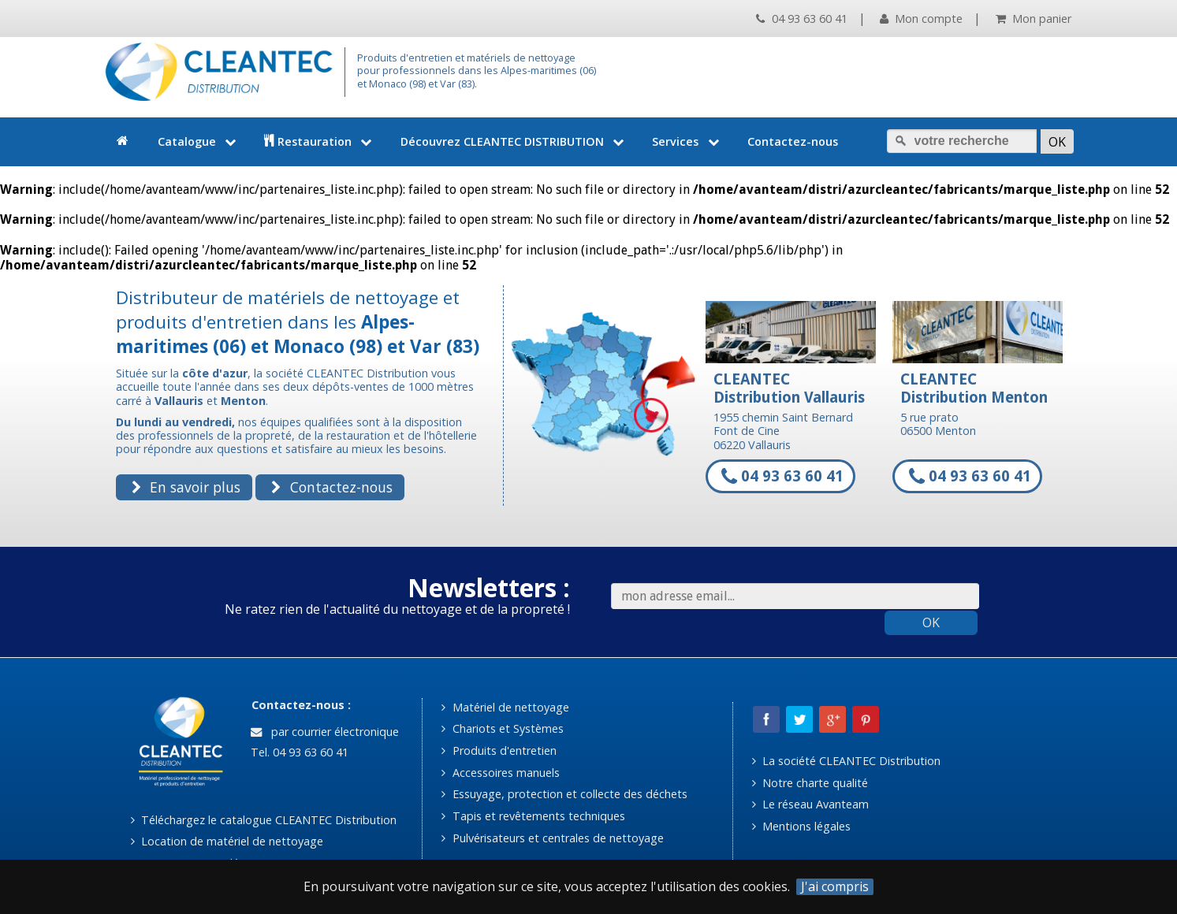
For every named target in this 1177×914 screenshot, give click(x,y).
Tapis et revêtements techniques (532, 815)
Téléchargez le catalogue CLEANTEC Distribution (264, 819)
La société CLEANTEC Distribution (846, 760)
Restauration (319, 141)
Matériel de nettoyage (504, 707)
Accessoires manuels (500, 772)
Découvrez (514, 141)
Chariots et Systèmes (502, 728)
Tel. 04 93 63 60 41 (298, 752)
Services (687, 141)
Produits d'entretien (498, 750)
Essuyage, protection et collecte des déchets (564, 793)
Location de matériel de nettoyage (227, 841)
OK (931, 622)
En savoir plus (186, 486)
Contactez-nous (792, 141)
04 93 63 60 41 (801, 18)
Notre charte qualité (810, 782)
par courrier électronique (325, 731)
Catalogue (199, 141)
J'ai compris (835, 887)
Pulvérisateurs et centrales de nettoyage (552, 837)
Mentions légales (801, 826)
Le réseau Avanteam (810, 804)
